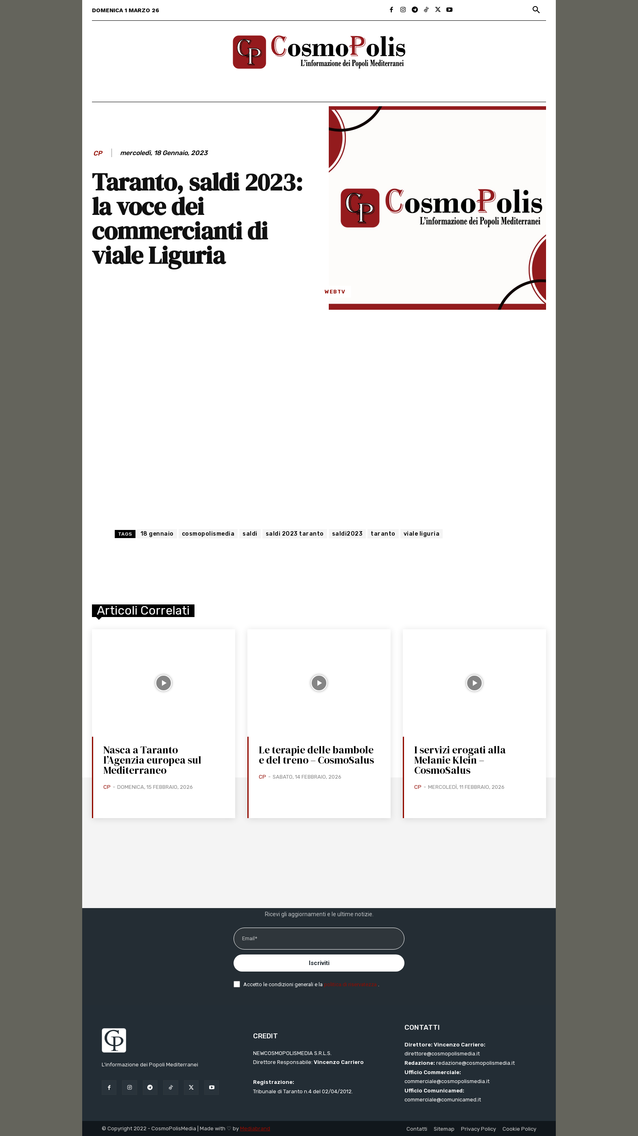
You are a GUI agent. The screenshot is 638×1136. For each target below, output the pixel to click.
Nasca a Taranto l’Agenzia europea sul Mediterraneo (152, 760)
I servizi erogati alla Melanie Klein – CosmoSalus (460, 760)
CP (97, 153)
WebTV (335, 292)
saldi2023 (347, 533)
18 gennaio (157, 533)
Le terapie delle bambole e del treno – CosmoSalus (316, 755)
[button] (536, 10)
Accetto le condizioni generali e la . (311, 984)
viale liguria (422, 533)
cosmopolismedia (208, 533)
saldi (250, 533)
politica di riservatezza (351, 984)
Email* (249, 938)
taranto (383, 533)
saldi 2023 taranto (295, 533)
